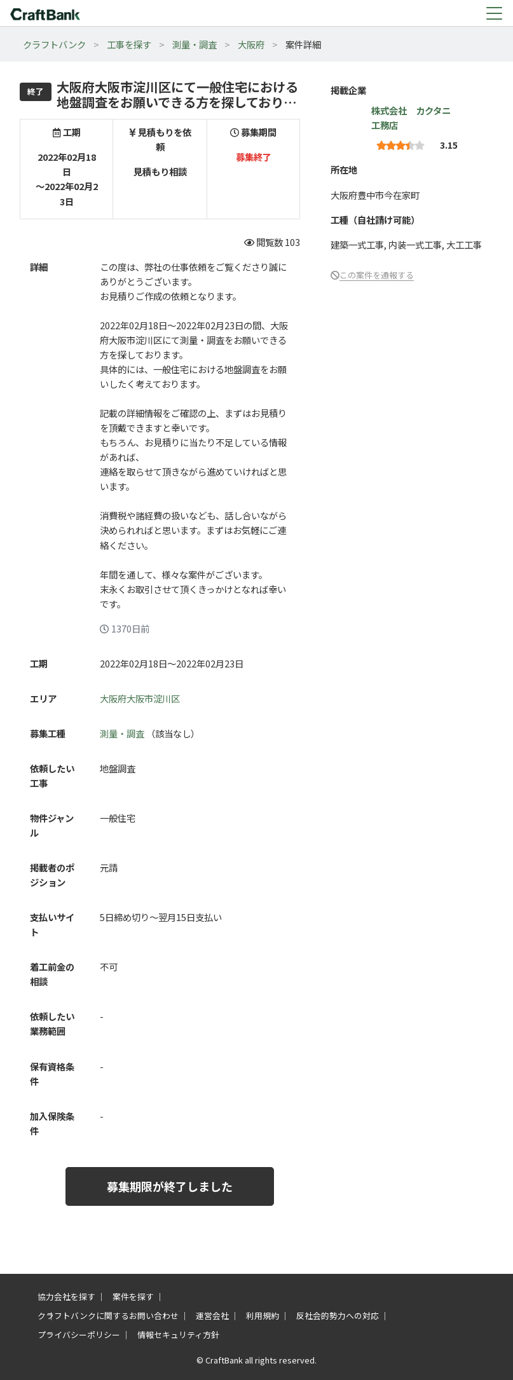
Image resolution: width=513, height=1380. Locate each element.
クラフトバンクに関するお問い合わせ (108, 1315)
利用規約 (262, 1315)
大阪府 (251, 44)
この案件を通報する (376, 275)
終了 (35, 91)
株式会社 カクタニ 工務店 (415, 118)
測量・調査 (194, 44)
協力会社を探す (66, 1296)
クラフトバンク (54, 44)
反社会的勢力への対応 (337, 1315)
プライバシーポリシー (79, 1335)
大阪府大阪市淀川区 (140, 698)
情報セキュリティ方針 (178, 1335)
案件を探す (133, 1296)
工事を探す (129, 44)
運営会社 (212, 1315)
